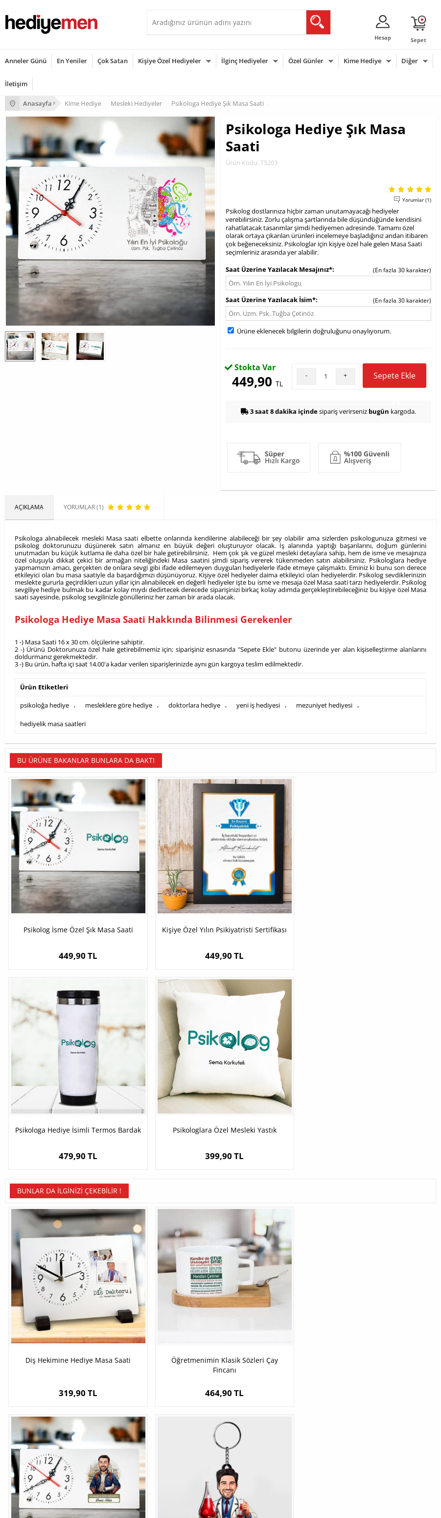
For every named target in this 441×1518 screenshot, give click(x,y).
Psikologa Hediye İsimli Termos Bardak (274, 891)
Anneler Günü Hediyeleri (38, 1437)
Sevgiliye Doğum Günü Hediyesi (342, 1303)
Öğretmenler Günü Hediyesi (43, 1451)
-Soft (169, 1505)
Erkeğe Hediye (171, 1393)
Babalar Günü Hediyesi (36, 1466)
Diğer (409, 60)
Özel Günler (306, 60)
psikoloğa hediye (44, 704)
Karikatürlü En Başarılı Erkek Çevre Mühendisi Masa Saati (274, 1095)
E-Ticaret (191, 1505)
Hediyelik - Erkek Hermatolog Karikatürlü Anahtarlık (382, 1095)
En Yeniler (72, 60)
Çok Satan (112, 60)
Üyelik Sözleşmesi (29, 1288)
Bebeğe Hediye (172, 1437)
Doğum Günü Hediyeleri (37, 1407)
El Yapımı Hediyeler (178, 1318)
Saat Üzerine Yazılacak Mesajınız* (279, 269)
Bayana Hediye (172, 1407)
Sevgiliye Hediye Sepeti (330, 1288)
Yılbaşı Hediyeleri (28, 1422)
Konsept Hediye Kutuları (331, 1274)
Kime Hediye (362, 60)
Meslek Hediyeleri (176, 1347)
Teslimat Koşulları (29, 1274)
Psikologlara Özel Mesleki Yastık (382, 891)
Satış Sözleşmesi (27, 1303)
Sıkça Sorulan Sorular (34, 1347)
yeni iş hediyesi (258, 704)
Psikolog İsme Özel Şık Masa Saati (59, 891)
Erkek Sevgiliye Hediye (329, 1318)
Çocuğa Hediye (172, 1422)
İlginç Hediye (169, 1466)
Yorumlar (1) (416, 199)
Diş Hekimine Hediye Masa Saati (58, 1090)
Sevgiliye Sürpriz (174, 1332)
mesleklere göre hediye (118, 704)
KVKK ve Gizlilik (25, 1332)
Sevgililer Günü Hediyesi (38, 1393)
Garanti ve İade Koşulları (38, 1318)
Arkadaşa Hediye (175, 1451)
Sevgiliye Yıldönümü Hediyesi (338, 1347)
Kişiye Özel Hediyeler (169, 60)
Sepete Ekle (394, 379)
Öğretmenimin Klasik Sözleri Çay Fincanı (166, 1090)
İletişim (16, 83)
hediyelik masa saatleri (53, 721)
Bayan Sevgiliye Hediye (330, 1332)
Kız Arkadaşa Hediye (180, 1303)
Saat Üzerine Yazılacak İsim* (271, 299)
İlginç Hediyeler (244, 60)
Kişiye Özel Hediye (177, 1274)
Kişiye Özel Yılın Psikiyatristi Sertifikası (166, 891)
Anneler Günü (25, 60)
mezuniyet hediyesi (324, 704)
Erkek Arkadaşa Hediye (183, 1288)
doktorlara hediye (194, 704)
